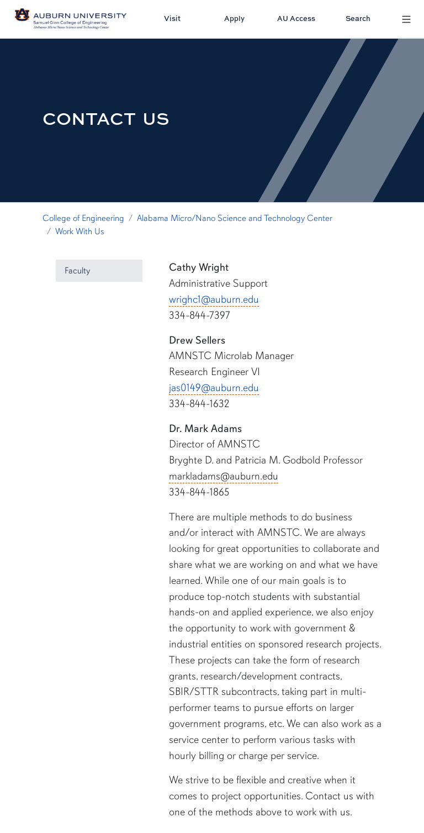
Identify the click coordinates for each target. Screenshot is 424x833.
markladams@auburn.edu (223, 476)
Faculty (77, 270)
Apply (234, 18)
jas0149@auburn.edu (214, 387)
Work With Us (79, 231)
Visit (172, 18)
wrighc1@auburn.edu (214, 299)
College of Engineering (83, 218)
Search (358, 18)
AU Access (296, 18)
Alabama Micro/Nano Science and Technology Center (234, 218)
